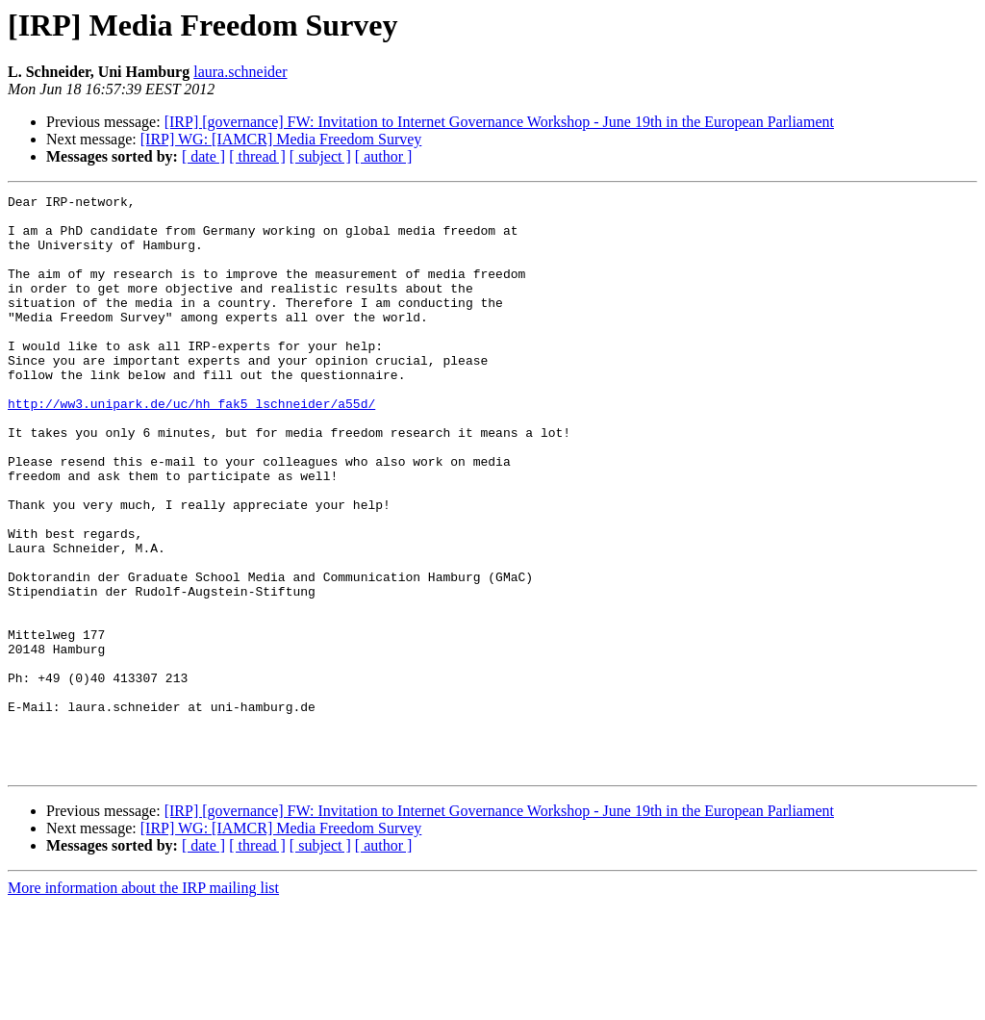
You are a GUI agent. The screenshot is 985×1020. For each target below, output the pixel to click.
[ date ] (203, 156)
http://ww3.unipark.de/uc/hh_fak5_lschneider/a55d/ (191, 446)
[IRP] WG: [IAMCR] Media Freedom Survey (281, 139)
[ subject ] (320, 156)
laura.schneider (240, 72)
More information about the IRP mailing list (143, 1003)
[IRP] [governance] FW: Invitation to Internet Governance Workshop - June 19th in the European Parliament (499, 122)
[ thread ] (257, 156)
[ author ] (384, 156)
